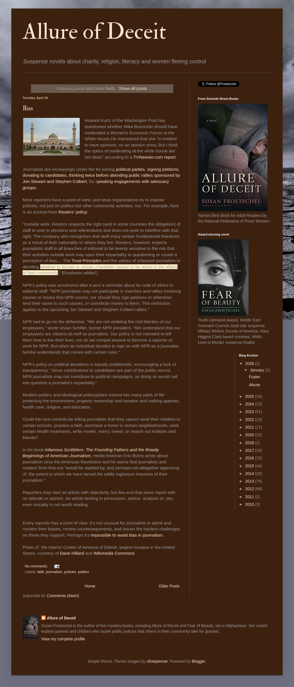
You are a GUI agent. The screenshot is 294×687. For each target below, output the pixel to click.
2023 (250, 411)
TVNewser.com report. (155, 157)
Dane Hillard (72, 553)
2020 (250, 435)
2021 (250, 427)
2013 (250, 481)
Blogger (198, 661)
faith (40, 572)
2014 (250, 473)
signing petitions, (163, 169)
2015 (250, 466)
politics (83, 572)
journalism (54, 572)
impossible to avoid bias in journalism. (127, 535)
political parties (130, 169)
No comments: (37, 566)
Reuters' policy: (74, 211)
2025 (250, 396)
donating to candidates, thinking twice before (66, 175)
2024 (250, 404)
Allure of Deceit (94, 32)
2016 (250, 458)
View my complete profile (63, 639)
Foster (254, 377)
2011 (250, 496)
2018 (250, 442)
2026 (250, 363)
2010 (250, 504)
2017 (250, 450)
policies (70, 572)
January (257, 370)
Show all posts (133, 88)
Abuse (254, 385)
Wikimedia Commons (114, 553)
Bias (28, 108)
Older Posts (169, 586)
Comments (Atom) (63, 595)
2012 (250, 489)
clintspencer (157, 661)
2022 (250, 419)
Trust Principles (86, 260)
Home (90, 586)
